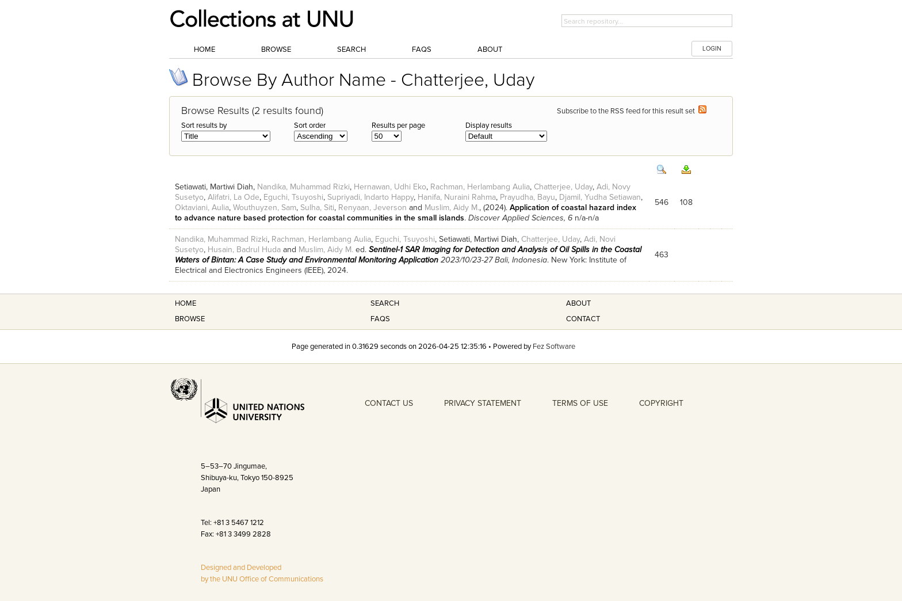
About (489, 49)
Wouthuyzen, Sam (264, 207)
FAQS (380, 319)
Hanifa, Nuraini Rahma (457, 197)
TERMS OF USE (580, 403)
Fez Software (554, 346)
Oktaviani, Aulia (202, 207)
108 (686, 202)
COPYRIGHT (661, 403)
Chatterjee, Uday (563, 187)
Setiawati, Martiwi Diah (214, 187)
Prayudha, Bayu (527, 197)
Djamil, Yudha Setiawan (600, 197)
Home (204, 49)
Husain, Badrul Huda (244, 249)
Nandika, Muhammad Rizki (303, 187)
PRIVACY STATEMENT (482, 403)
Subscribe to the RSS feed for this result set (631, 111)
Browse (276, 49)
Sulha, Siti (317, 207)
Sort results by (204, 125)
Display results (488, 125)
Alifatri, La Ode (233, 197)
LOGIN (711, 48)
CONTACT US (389, 403)
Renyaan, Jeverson (372, 207)
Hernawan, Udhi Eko (390, 187)
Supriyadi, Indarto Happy (370, 197)
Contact (583, 319)
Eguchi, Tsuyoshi (293, 197)
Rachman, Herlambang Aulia (480, 187)
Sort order (310, 125)
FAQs (421, 49)
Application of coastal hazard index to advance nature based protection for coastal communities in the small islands (405, 213)
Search (351, 49)
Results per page (398, 125)
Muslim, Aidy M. (452, 207)
